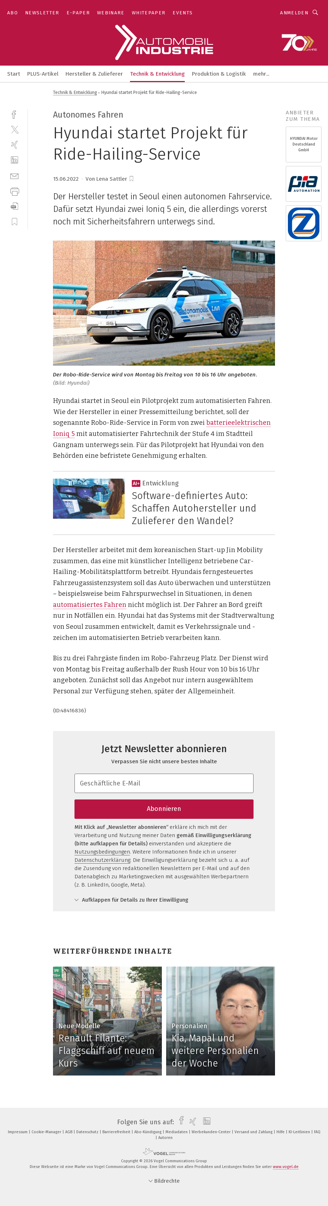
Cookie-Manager (47, 1132)
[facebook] (14, 113)
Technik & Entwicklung (157, 74)
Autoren (165, 1137)
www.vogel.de (286, 1166)
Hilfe (281, 1132)
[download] (14, 206)
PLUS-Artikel (42, 74)
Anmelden (294, 13)
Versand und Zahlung (254, 1132)
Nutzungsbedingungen (102, 852)
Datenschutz (88, 1132)
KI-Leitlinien (300, 1132)
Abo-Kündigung (148, 1132)
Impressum (18, 1132)
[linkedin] (14, 160)
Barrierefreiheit (116, 1132)
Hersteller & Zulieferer (94, 74)
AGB (69, 1132)
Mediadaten (177, 1132)
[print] (14, 190)
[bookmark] (131, 179)
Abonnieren (164, 809)
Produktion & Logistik (219, 74)
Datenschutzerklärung (102, 860)
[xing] (14, 144)
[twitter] (14, 129)
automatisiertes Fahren (89, 605)
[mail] (14, 175)
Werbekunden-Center (212, 1132)
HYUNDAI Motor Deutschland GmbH (304, 144)
